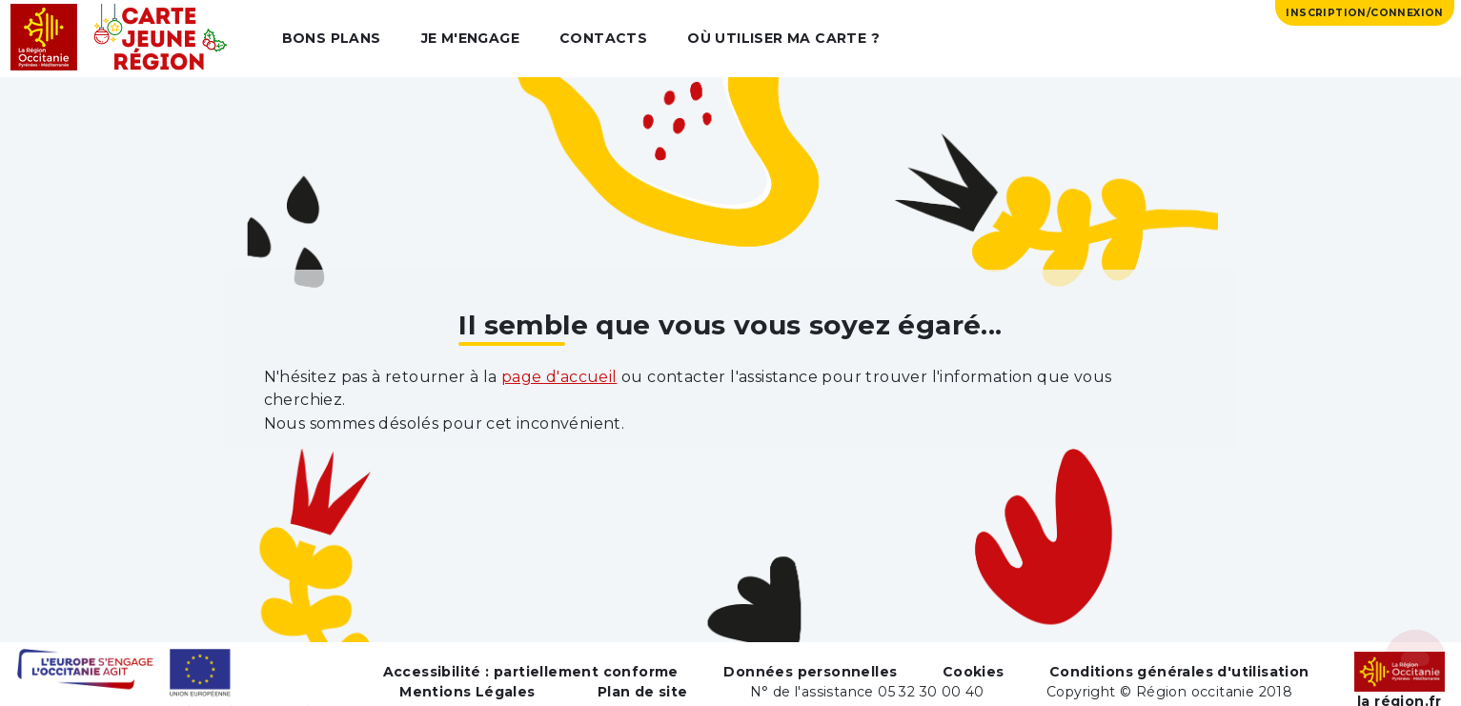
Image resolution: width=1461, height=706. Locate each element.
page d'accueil (559, 377)
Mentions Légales (467, 691)
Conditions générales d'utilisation (1179, 671)
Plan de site (643, 691)
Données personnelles (810, 671)
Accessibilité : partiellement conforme (531, 671)
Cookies (973, 671)
